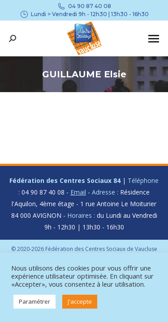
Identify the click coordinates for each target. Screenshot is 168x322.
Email (78, 192)
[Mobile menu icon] (153, 39)
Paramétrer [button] (34, 301)
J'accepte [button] (80, 301)
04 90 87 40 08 (84, 6)
